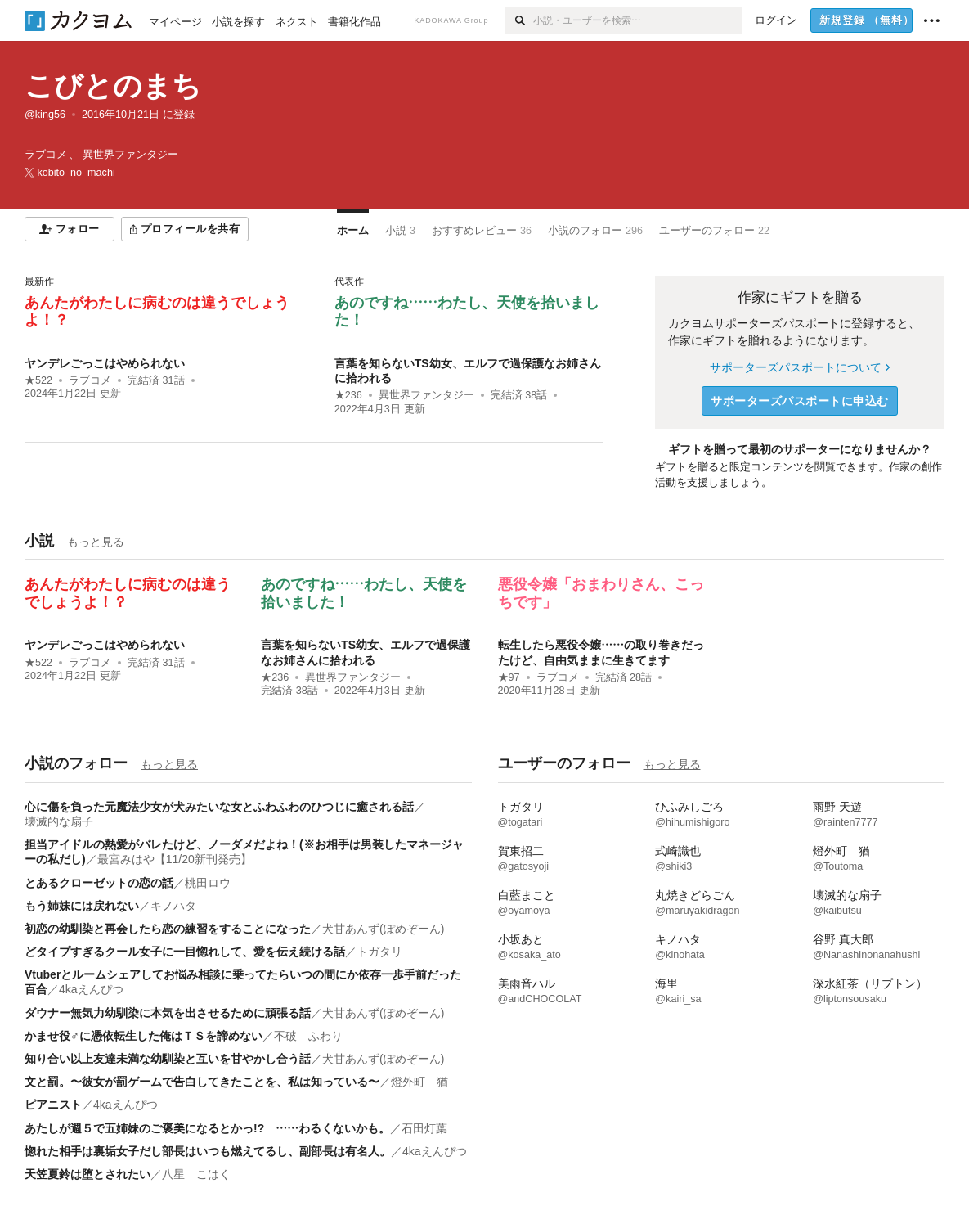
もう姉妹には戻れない (82, 905)
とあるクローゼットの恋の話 (99, 882)
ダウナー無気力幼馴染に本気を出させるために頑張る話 (168, 1012)
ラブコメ (90, 380)
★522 (38, 380)
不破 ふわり (308, 1035)
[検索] (519, 20)
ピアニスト (53, 1104)
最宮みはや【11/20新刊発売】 (174, 859)
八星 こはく (196, 1174)
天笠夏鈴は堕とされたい (87, 1174)
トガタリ (379, 951)
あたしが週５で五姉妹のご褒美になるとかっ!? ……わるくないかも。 (207, 1128)
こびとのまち (113, 85)
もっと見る (95, 541)
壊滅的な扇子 (59, 821)
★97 (509, 677)
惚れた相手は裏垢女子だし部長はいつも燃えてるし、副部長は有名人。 (208, 1151)
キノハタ (173, 905)
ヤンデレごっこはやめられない (105, 363)
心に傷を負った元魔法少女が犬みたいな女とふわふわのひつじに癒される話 (219, 806)
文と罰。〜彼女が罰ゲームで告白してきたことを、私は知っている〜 (202, 1081)
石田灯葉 (424, 1128)
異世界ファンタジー (426, 395)
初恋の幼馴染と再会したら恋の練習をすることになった (168, 928)
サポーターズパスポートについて (799, 367)
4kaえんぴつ (91, 989)
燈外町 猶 (419, 1081)
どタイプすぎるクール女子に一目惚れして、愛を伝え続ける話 (185, 951)
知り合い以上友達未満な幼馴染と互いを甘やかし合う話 (168, 1058)
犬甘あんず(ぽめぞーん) (383, 928)
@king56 (45, 114)
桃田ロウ (208, 882)
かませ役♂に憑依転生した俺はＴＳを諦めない (143, 1035)
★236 (348, 395)
